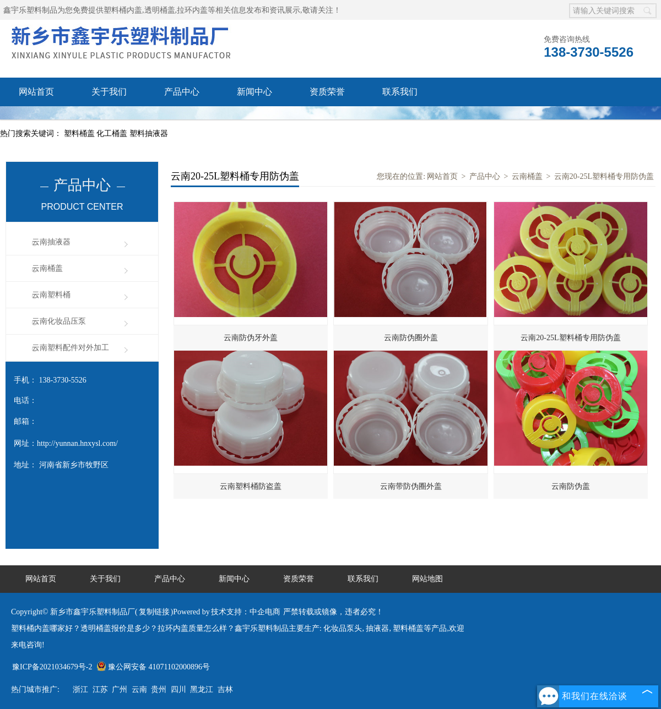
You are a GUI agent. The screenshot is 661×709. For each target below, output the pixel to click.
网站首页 (36, 91)
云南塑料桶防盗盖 (250, 486)
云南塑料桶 (51, 295)
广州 (119, 689)
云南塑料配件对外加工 (70, 347)
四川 (178, 689)
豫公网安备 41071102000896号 (153, 667)
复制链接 (154, 612)
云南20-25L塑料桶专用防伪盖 (604, 176)
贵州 (158, 689)
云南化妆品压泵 (59, 321)
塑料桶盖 (80, 133)
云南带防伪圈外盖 (411, 486)
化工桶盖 (112, 133)
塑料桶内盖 (123, 10)
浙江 (80, 689)
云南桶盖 (47, 268)
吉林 (225, 689)
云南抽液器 (51, 242)
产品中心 (181, 91)
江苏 (100, 689)
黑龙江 (201, 689)
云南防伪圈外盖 (411, 338)
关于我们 (109, 91)
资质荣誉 (327, 91)
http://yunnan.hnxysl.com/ (77, 443)
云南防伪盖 (570, 486)
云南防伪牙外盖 (251, 338)
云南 (139, 689)
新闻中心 (254, 91)
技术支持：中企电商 (245, 612)
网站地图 (427, 579)
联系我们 (400, 91)
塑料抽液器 (148, 133)
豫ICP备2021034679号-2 (52, 667)
